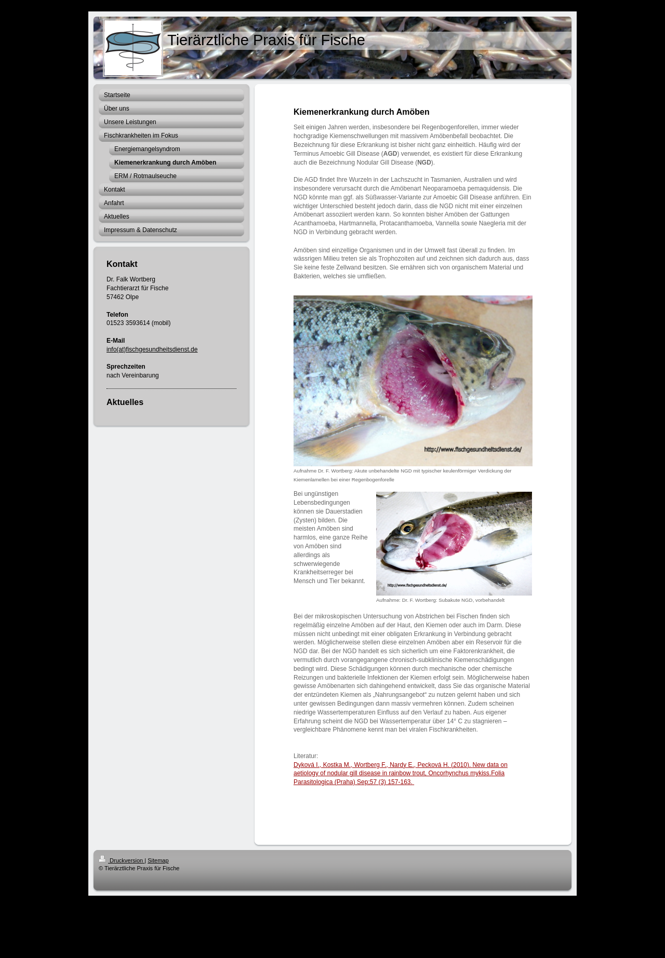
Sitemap (158, 860)
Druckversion (121, 860)
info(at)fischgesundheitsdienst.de (152, 349)
